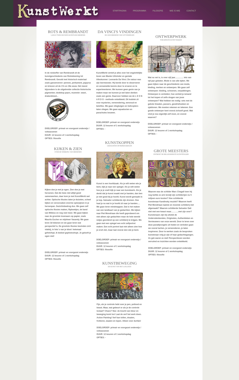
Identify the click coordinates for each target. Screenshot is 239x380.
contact (191, 11)
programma (139, 11)
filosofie (158, 11)
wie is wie (175, 11)
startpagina (119, 11)
